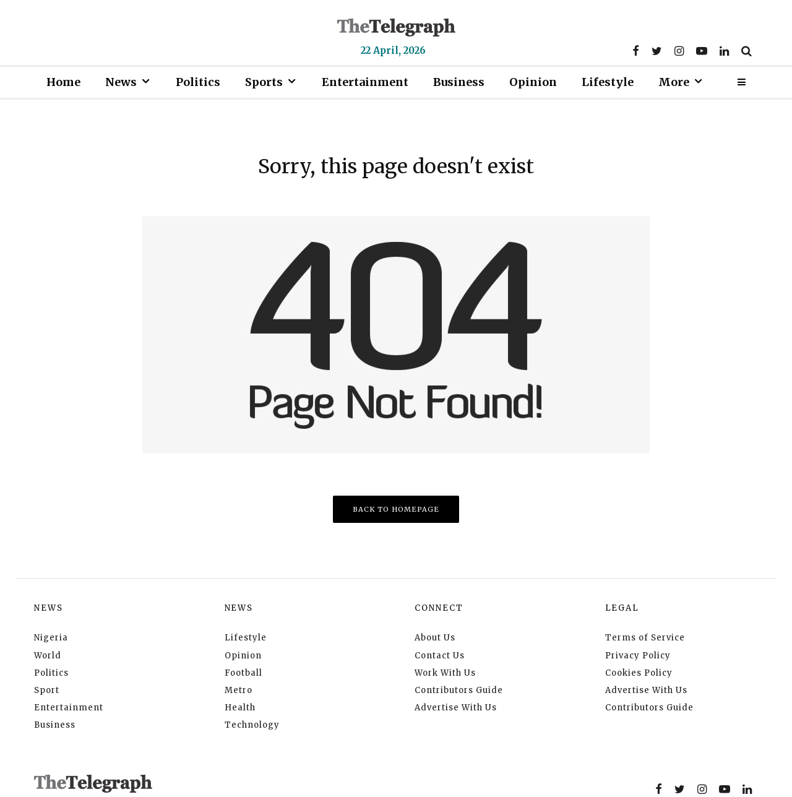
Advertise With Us (456, 707)
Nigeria (51, 637)
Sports (264, 82)
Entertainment (365, 82)
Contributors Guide (459, 690)
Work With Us (445, 673)
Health (240, 707)
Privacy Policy (638, 655)
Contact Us (440, 655)
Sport (46, 690)
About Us (435, 637)
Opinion (533, 82)
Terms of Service (645, 637)
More (673, 82)
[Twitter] (656, 51)
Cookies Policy (639, 673)
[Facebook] (635, 51)
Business (458, 82)
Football (243, 673)
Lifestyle (608, 82)
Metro (238, 690)
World (47, 655)
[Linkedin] (724, 51)
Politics (198, 82)
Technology (252, 725)
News (121, 82)
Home (63, 82)
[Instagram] (679, 51)
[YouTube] (701, 51)
